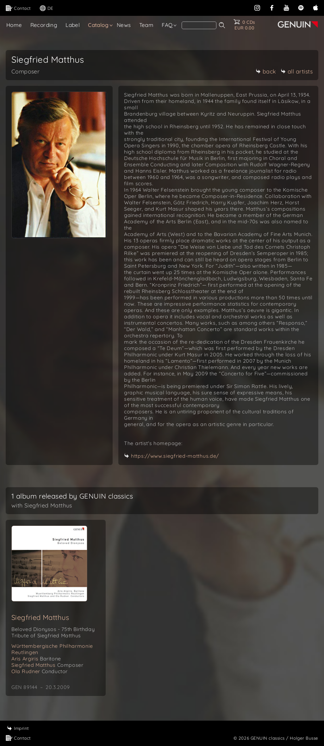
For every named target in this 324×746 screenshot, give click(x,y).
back (266, 71)
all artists (297, 71)
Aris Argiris (36, 658)
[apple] (315, 7)
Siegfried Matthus (40, 617)
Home (14, 25)
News (124, 25)
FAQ (167, 25)
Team (146, 25)
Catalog (98, 25)
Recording (44, 25)
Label (72, 25)
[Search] (199, 25)
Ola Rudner (39, 671)
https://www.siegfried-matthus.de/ (175, 456)
